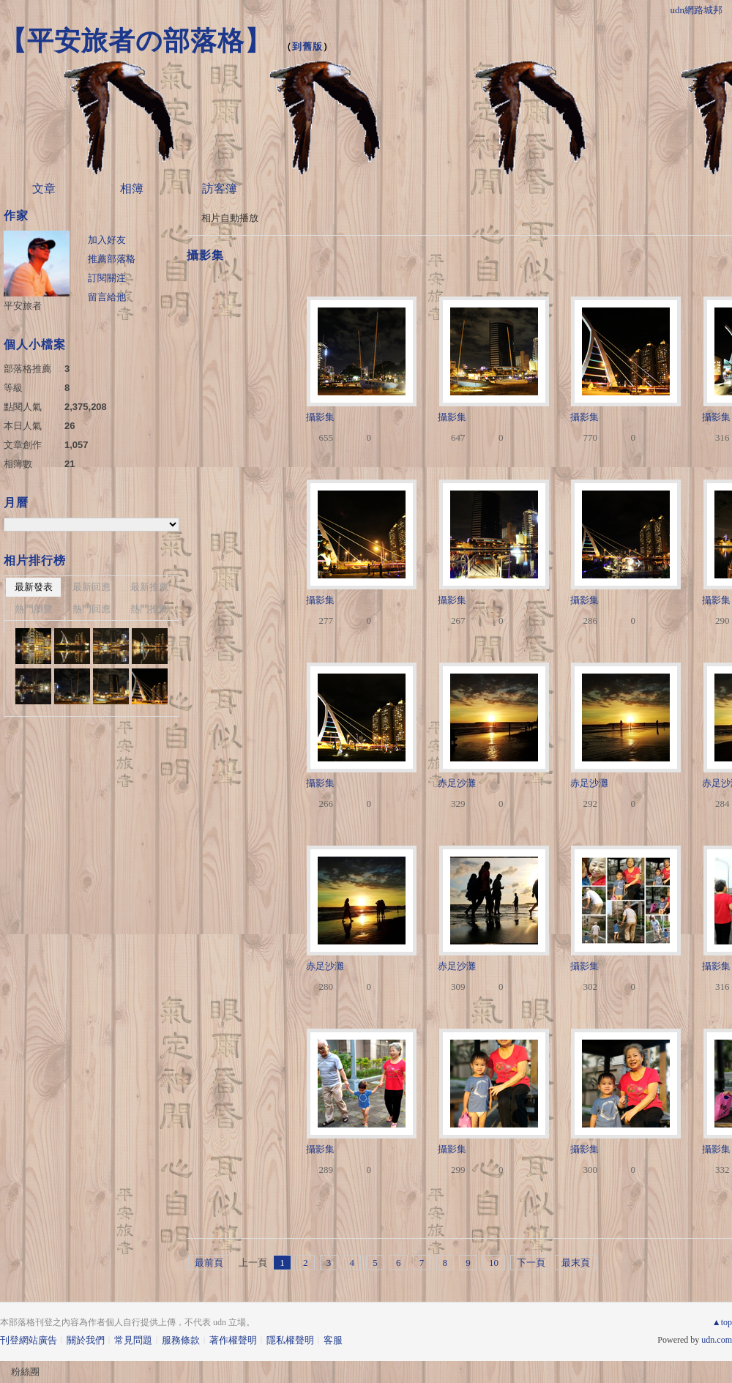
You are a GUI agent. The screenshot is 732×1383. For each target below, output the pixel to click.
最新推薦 (149, 586)
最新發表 (34, 586)
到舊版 (307, 46)
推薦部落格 (111, 258)
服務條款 (181, 1340)
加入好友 (107, 239)
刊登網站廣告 (28, 1340)
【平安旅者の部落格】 (136, 41)
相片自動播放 (229, 217)
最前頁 (209, 1262)
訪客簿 (219, 188)
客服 (333, 1340)
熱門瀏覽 (34, 608)
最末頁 (575, 1262)
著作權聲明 (233, 1340)
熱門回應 (91, 608)
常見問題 (133, 1340)
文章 (44, 188)
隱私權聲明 (290, 1340)
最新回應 (91, 586)
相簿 (131, 188)
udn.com (716, 1340)
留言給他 (107, 296)
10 (493, 1262)
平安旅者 (23, 305)
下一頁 (531, 1262)
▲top (722, 1322)
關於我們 (86, 1340)
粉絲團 (25, 1371)
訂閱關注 (107, 277)
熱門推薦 (149, 608)
